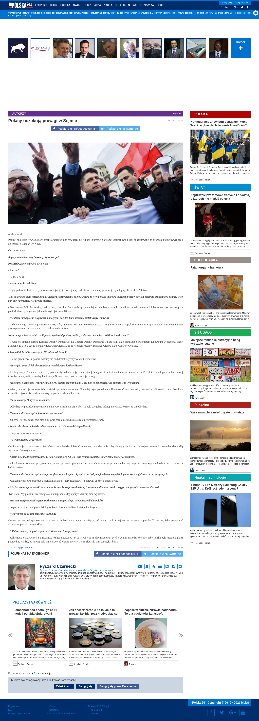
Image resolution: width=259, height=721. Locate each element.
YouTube (243, 712)
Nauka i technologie (210, 477)
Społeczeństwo (126, 5)
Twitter (221, 712)
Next (181, 635)
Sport (161, 5)
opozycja (19, 547)
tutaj (29, 15)
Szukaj (224, 7)
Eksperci (41, 5)
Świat (77, 5)
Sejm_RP (30, 547)
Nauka (108, 5)
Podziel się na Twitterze (119, 128)
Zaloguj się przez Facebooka (117, 686)
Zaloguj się (227, 2)
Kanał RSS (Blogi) (100, 706)
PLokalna (201, 405)
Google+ (232, 712)
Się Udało (203, 332)
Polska (65, 5)
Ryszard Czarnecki (77, 570)
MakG (245, 702)
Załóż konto (63, 686)
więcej (176, 113)
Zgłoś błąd (96, 710)
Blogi (53, 5)
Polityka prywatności (19, 713)
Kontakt (95, 713)
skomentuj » (45, 673)
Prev (10, 635)
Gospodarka (92, 5)
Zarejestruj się (241, 2)
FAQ (10, 710)
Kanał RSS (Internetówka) (62, 713)
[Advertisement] (129, 84)
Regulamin (13, 706)
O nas (52, 706)
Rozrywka (147, 5)
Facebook (211, 712)
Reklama (54, 710)
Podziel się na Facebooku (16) (75, 128)
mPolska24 (197, 702)
